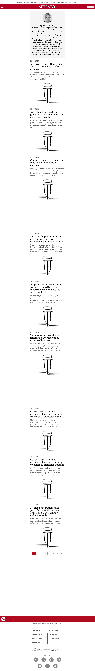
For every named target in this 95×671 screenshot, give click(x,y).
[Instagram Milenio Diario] (51, 659)
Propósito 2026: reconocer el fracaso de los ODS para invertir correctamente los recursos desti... (46, 288)
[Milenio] (47, 6)
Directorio (54, 630)
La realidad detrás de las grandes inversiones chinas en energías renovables (47, 114)
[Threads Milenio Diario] (59, 659)
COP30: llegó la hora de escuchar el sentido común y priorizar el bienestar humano (47, 414)
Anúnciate (36, 643)
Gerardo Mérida (43, 2)
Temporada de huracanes (64, 2)
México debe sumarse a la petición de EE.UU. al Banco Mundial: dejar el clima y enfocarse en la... (45, 511)
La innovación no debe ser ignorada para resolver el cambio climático (45, 338)
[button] (1, 7)
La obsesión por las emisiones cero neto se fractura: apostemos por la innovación (47, 239)
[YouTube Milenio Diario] (40, 666)
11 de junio (52, 2)
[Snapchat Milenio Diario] (55, 666)
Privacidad (54, 634)
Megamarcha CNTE (31, 2)
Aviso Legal (54, 639)
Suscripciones (37, 639)
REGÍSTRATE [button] (91, 7)
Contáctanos (37, 634)
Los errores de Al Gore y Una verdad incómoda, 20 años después (46, 66)
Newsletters (37, 630)
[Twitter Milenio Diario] (43, 659)
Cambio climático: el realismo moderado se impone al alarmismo (47, 162)
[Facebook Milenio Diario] (36, 659)
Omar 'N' (75, 2)
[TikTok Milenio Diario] (47, 666)
